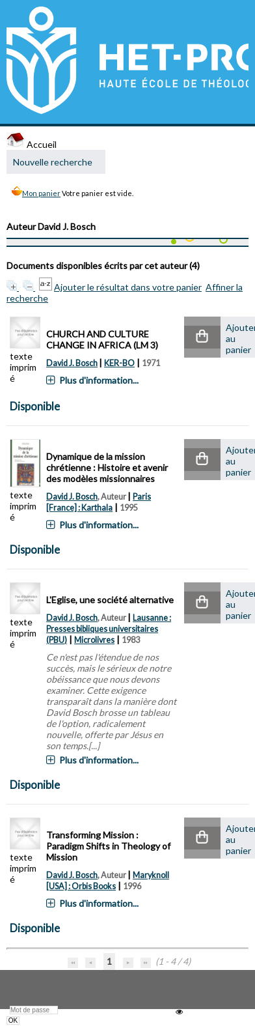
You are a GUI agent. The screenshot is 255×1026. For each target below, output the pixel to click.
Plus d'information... (99, 380)
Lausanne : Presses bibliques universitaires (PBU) (108, 629)
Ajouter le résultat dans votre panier (128, 286)
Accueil (32, 144)
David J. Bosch (72, 363)
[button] (202, 337)
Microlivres (94, 640)
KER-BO (119, 363)
